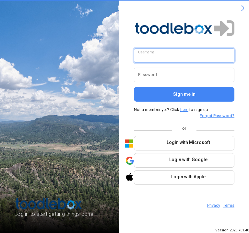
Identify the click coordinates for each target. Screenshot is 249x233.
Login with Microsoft (172, 143)
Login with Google (171, 161)
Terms (228, 205)
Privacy (213, 205)
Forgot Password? (217, 115)
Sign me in (184, 94)
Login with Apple (170, 177)
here (184, 109)
